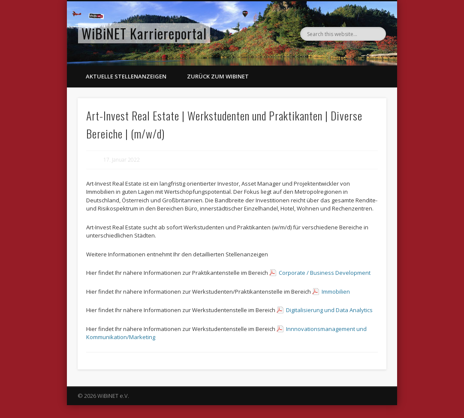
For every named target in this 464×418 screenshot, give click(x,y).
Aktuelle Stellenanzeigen (126, 76)
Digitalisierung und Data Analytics (329, 310)
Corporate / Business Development (325, 273)
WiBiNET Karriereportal (144, 33)
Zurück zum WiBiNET (218, 76)
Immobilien (336, 291)
